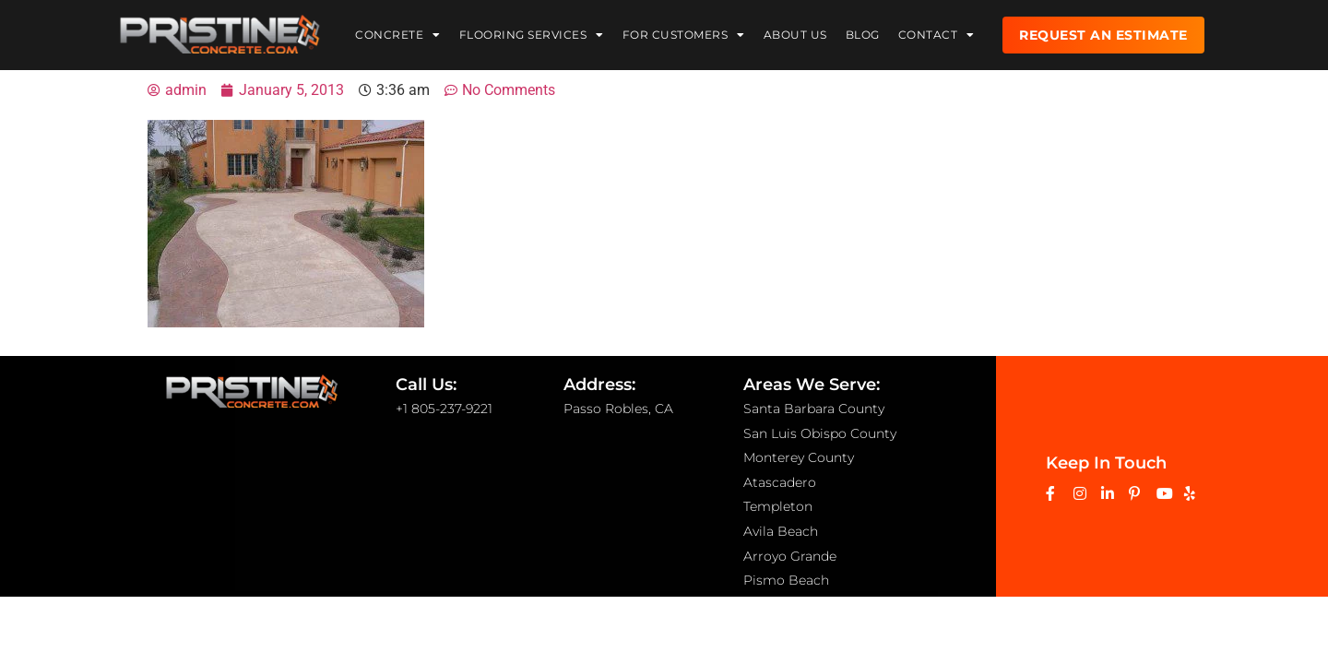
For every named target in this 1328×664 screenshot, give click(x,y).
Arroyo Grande (789, 556)
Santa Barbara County (813, 408)
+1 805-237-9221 (444, 408)
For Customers (683, 33)
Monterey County (798, 457)
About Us (795, 33)
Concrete (398, 33)
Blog (863, 33)
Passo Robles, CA (618, 408)
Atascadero (779, 482)
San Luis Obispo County (819, 433)
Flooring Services (531, 33)
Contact (936, 33)
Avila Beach (780, 531)
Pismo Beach (786, 580)
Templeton (777, 506)
